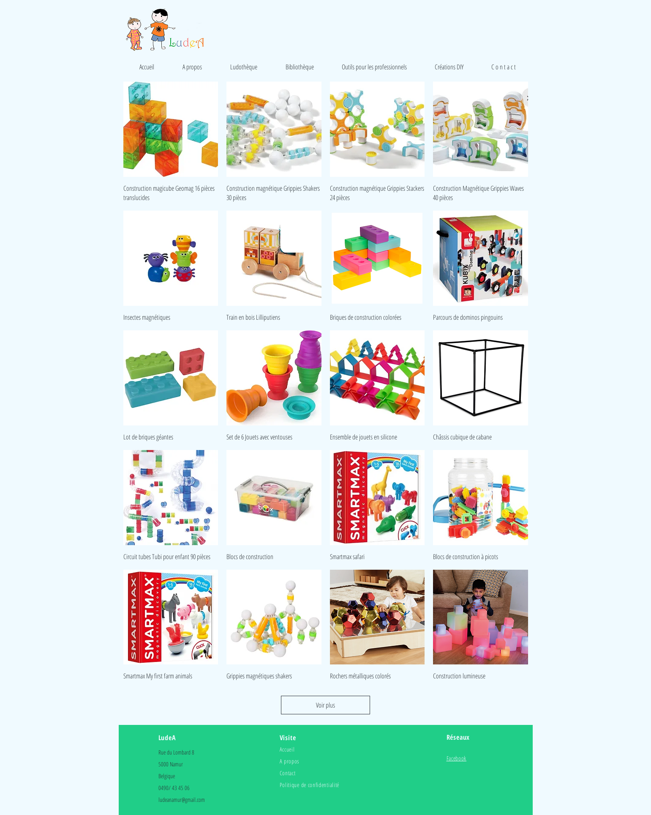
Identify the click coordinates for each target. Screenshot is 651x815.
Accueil (287, 749)
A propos (290, 761)
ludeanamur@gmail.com (181, 800)
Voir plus (325, 705)
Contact (288, 773)
